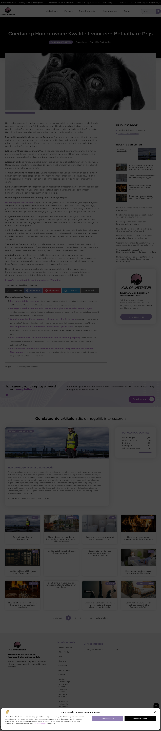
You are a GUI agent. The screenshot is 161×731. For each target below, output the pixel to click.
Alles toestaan (108, 719)
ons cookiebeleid (40, 724)
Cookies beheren (140, 719)
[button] (154, 712)
